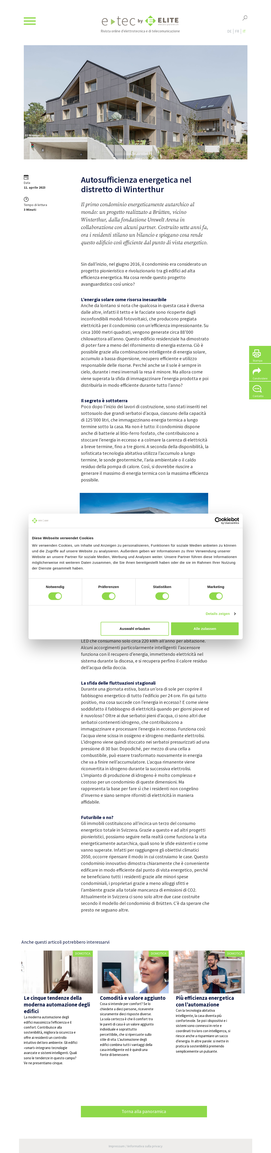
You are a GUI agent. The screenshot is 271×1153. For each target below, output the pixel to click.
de (229, 31)
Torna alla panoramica (144, 1111)
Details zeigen (218, 614)
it (244, 31)
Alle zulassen (204, 629)
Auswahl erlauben (134, 629)
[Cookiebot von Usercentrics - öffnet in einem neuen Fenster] (218, 520)
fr (237, 31)
